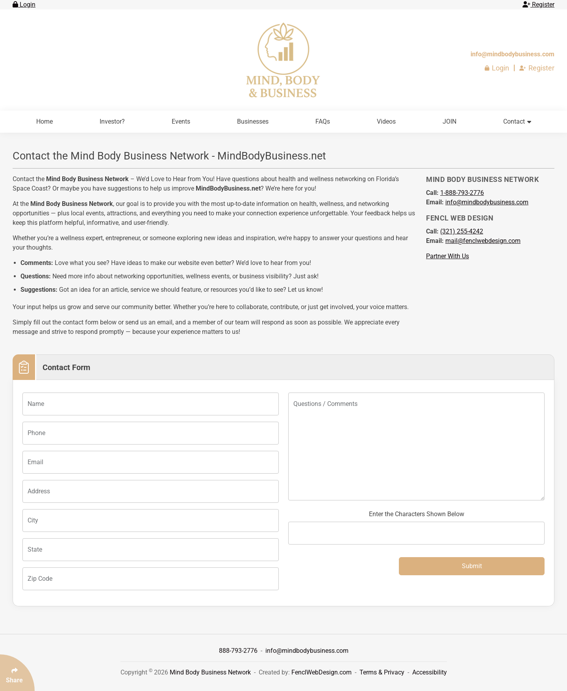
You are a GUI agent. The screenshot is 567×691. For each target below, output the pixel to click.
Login (24, 4)
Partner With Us (447, 256)
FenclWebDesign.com (321, 672)
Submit (472, 566)
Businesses (253, 121)
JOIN (449, 121)
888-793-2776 (239, 650)
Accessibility (429, 672)
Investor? (112, 121)
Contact (517, 121)
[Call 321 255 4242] (461, 231)
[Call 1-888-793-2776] (462, 192)
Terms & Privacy (381, 672)
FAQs (322, 121)
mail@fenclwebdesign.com (483, 241)
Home (44, 121)
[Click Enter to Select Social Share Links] (17, 672)
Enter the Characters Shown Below (416, 514)
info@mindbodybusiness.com (512, 54)
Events (181, 121)
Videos (386, 121)
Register (538, 4)
